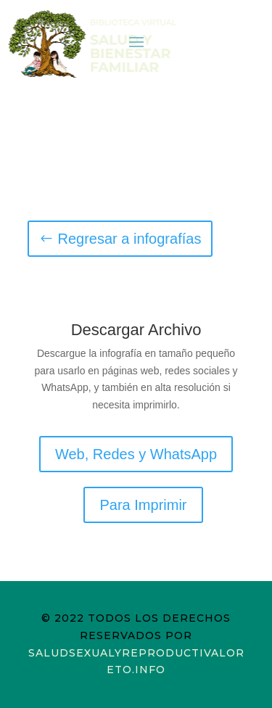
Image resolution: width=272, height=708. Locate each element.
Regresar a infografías (130, 239)
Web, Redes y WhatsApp (136, 454)
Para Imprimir (142, 505)
